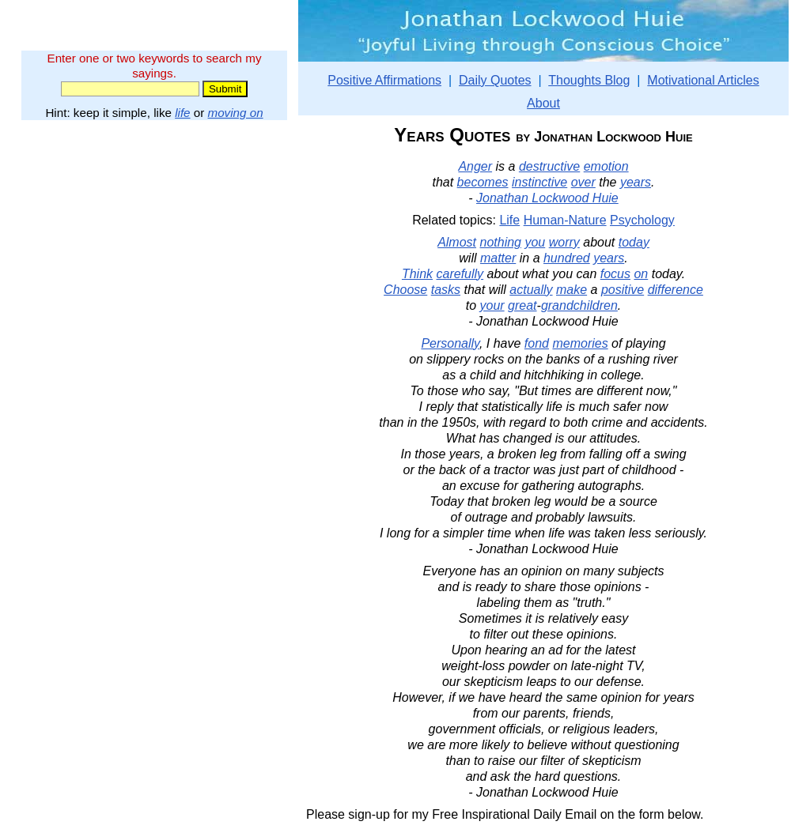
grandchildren (579, 305)
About (543, 103)
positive (622, 289)
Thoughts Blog (589, 80)
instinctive (539, 182)
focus (615, 274)
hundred (566, 258)
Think (417, 274)
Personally (450, 343)
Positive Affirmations (384, 80)
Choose (405, 289)
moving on (235, 112)
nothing (500, 242)
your (492, 305)
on (641, 274)
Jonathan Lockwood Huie (547, 198)
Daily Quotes (495, 80)
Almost (456, 242)
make (571, 289)
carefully (460, 274)
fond (536, 343)
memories (580, 343)
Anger (475, 166)
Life (509, 220)
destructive (549, 166)
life (182, 112)
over (583, 182)
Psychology (642, 220)
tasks (445, 289)
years (635, 182)
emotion (606, 166)
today (634, 242)
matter (498, 258)
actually (530, 289)
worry (564, 242)
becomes (483, 182)
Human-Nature (565, 220)
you (534, 242)
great (522, 305)
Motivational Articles (703, 80)
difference (675, 289)
